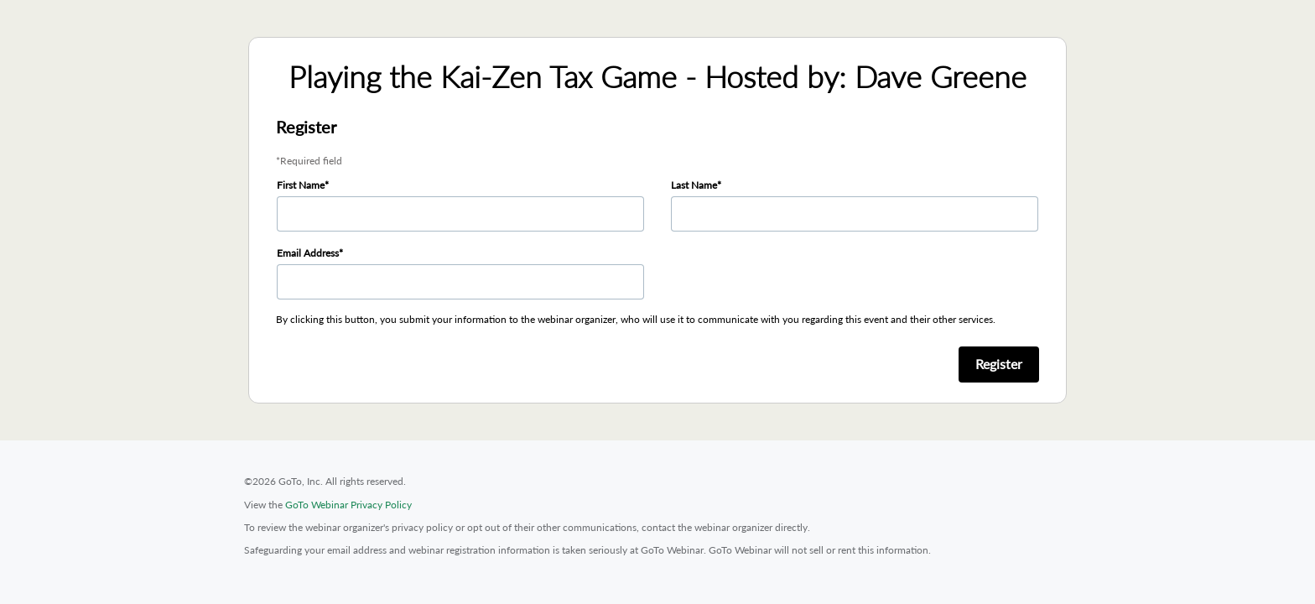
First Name (301, 185)
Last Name (694, 185)
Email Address (308, 253)
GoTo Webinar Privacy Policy (348, 504)
